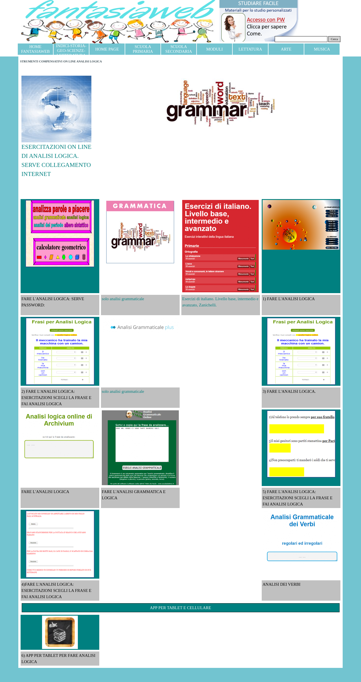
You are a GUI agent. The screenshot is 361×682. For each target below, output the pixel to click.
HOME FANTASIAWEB (35, 49)
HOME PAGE (107, 49)
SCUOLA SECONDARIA (178, 49)
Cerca (334, 39)
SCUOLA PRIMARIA (143, 49)
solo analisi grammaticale (123, 299)
